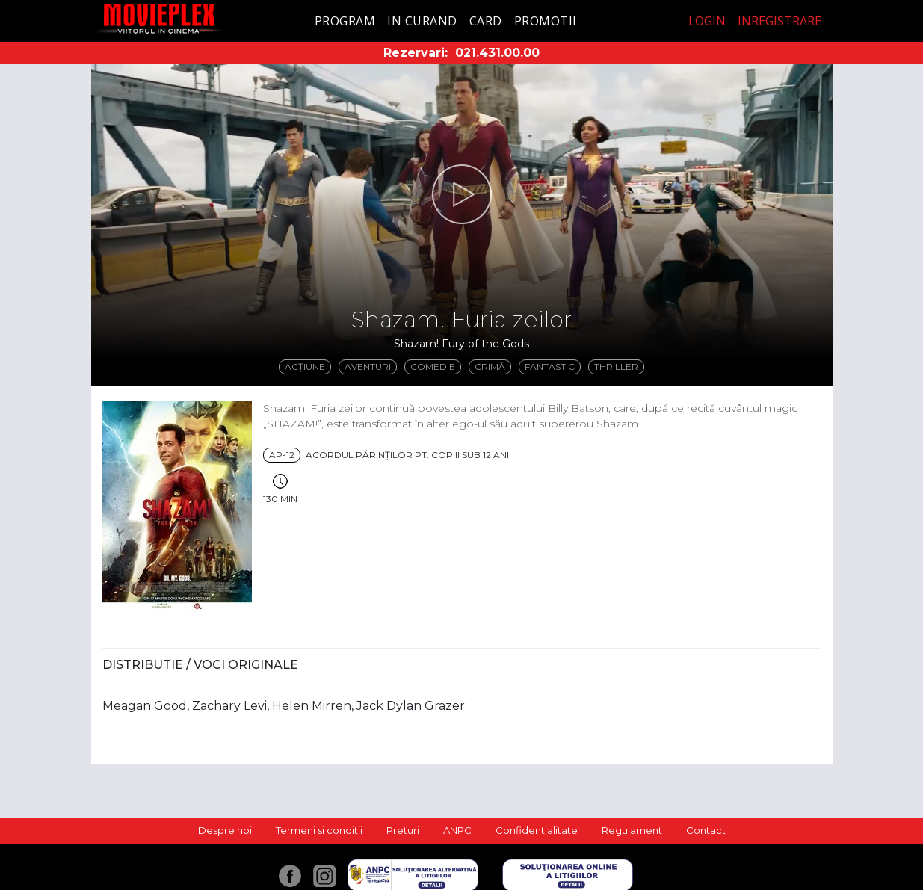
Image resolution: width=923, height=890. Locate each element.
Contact (706, 830)
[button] (462, 194)
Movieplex (158, 18)
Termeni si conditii (319, 830)
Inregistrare (779, 21)
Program (345, 21)
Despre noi (225, 830)
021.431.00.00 (497, 53)
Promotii (545, 21)
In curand (422, 21)
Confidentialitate (537, 830)
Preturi (402, 830)
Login (707, 21)
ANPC (457, 830)
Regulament (632, 830)
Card (485, 21)
